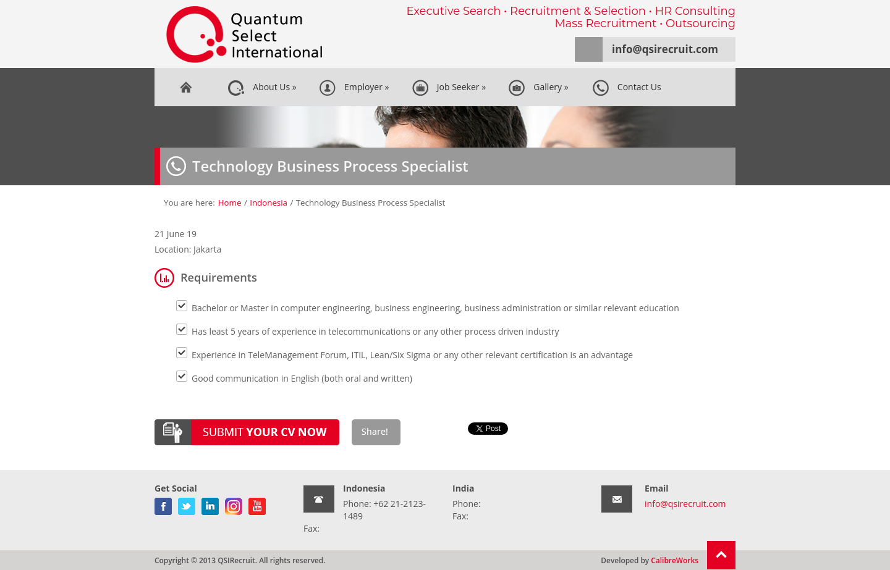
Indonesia (268, 202)
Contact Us (626, 87)
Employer (354, 87)
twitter (186, 504)
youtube (257, 504)
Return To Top (721, 555)
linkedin (210, 504)
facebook (163, 504)
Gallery (538, 87)
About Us (262, 87)
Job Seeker (449, 87)
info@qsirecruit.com (665, 49)
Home (185, 87)
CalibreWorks (674, 560)
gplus (233, 504)
